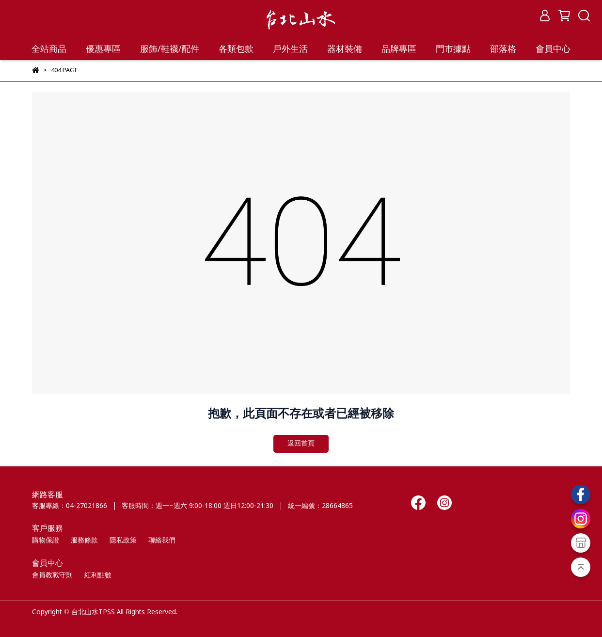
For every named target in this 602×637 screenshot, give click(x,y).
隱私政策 (123, 540)
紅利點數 (97, 575)
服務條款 (84, 540)
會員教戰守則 (52, 575)
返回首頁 (301, 443)
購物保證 (45, 540)
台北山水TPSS (93, 612)
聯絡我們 (161, 540)
